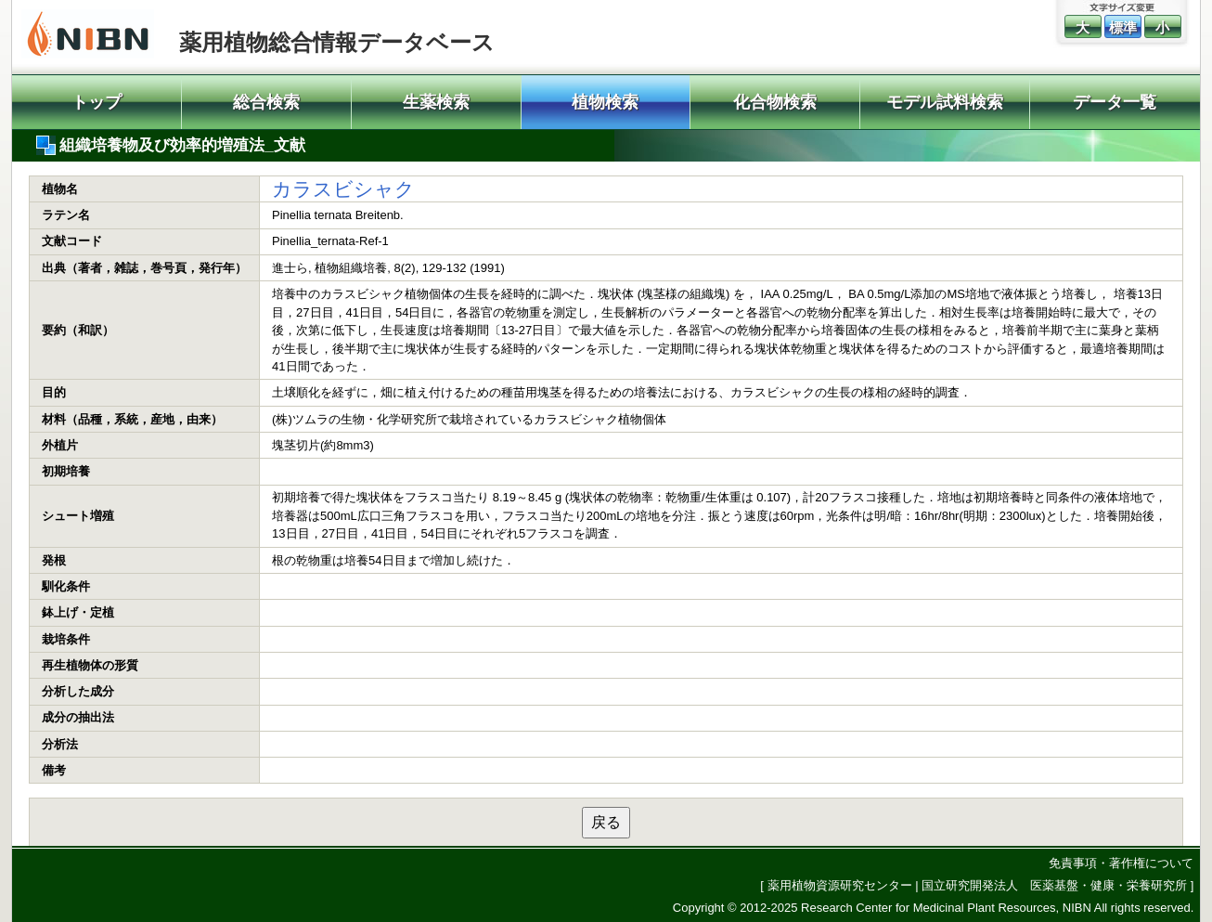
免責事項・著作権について (1121, 863)
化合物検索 (775, 102)
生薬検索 (436, 102)
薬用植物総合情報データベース (337, 42)
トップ (96, 102)
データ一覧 (1114, 102)
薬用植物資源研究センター (839, 885)
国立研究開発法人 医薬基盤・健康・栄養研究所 (1054, 885)
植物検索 (605, 102)
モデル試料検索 (944, 102)
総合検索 (266, 102)
